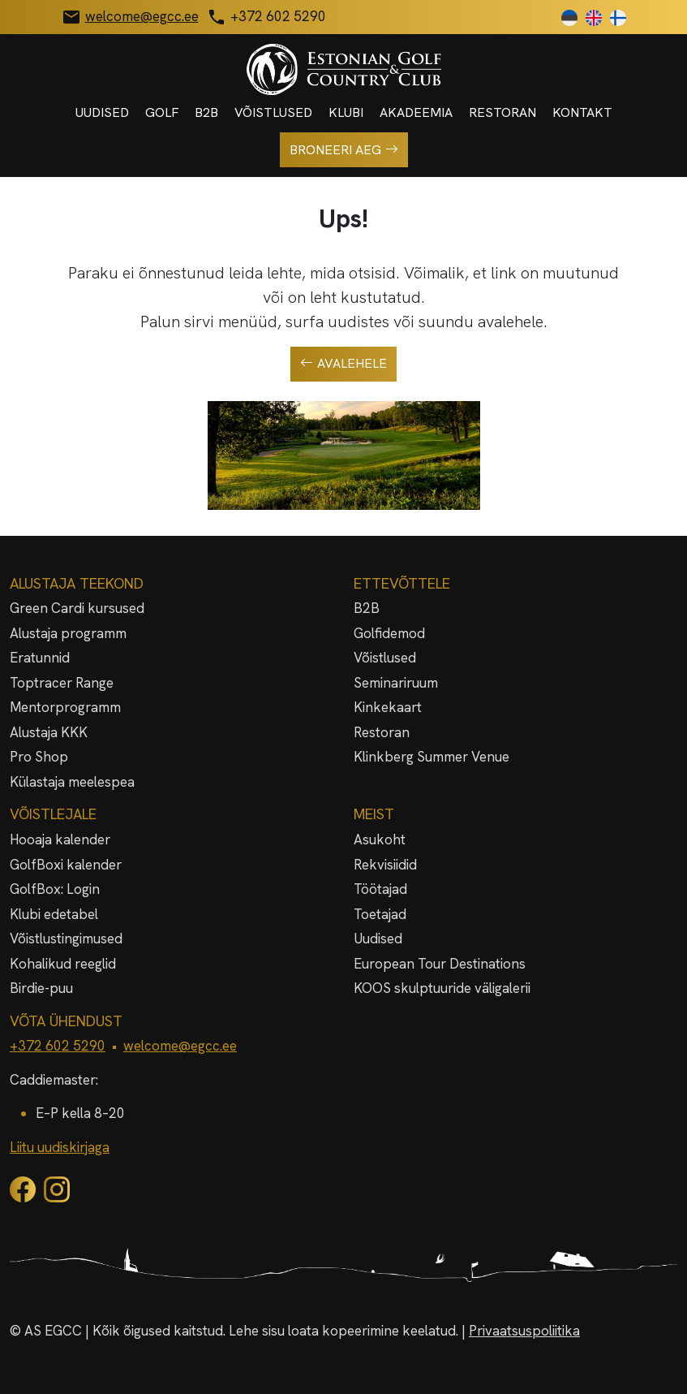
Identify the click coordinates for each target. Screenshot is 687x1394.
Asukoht (380, 839)
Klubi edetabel (54, 914)
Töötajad (380, 889)
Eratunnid (40, 658)
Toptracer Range (62, 683)
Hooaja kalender (60, 839)
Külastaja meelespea (72, 782)
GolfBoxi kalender (66, 865)
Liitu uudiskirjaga (59, 1147)
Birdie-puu (41, 988)
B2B (206, 112)
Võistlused (273, 112)
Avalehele (343, 363)
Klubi (345, 112)
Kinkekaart (388, 707)
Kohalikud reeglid (63, 964)
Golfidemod (389, 633)
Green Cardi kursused (77, 608)
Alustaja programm (68, 633)
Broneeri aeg (344, 150)
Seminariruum (396, 683)
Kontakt (582, 112)
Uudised (102, 112)
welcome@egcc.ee (180, 1046)
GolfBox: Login (55, 889)
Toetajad (380, 914)
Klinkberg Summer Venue (431, 757)
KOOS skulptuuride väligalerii (442, 988)
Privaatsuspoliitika (524, 1331)
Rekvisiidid (385, 865)
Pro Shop (39, 757)
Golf (161, 112)
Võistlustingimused (66, 938)
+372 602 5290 (57, 1046)
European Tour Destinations (440, 964)
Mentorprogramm (65, 707)
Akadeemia (416, 112)
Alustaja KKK (49, 732)
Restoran (502, 112)
